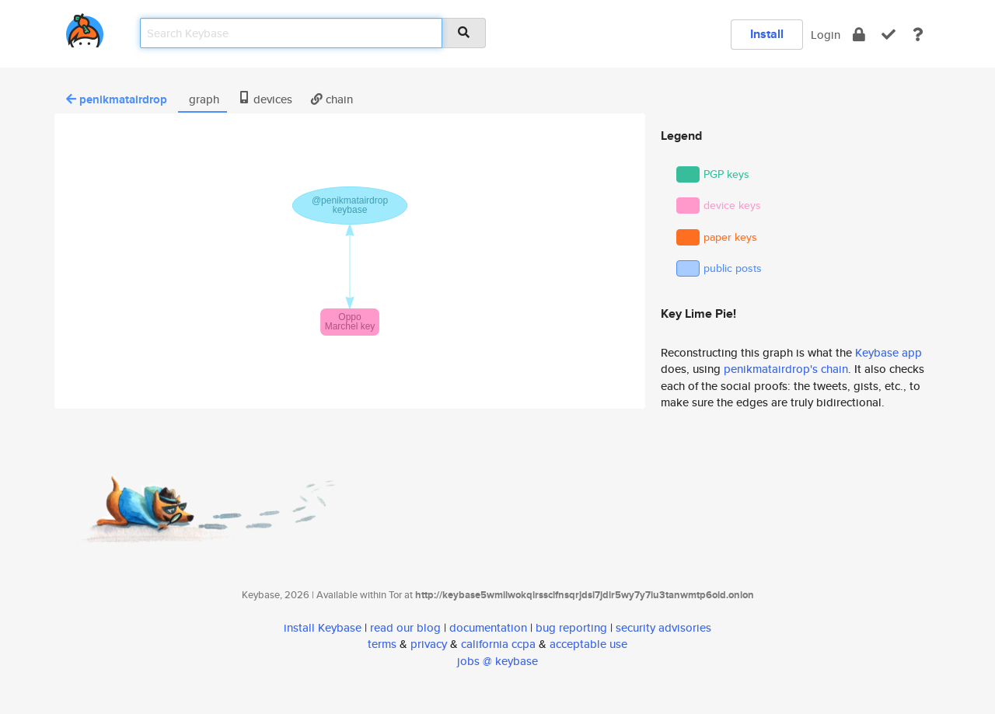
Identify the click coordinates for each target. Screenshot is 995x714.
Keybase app (888, 352)
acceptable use (588, 644)
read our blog (405, 627)
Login (825, 34)
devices (265, 99)
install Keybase (322, 627)
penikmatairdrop (116, 99)
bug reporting (571, 627)
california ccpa (498, 644)
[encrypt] (859, 34)
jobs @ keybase (497, 661)
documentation (488, 627)
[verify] (889, 34)
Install (767, 34)
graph (202, 99)
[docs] (918, 34)
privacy (428, 644)
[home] (84, 28)
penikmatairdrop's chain (786, 368)
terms (382, 644)
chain (332, 99)
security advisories (663, 627)
